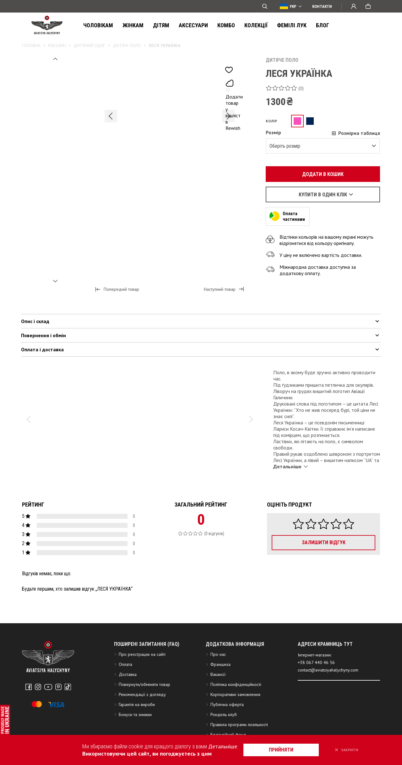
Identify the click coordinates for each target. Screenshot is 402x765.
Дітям (161, 25)
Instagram (38, 687)
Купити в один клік (323, 195)
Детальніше (222, 746)
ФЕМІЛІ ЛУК (292, 25)
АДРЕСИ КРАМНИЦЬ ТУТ (325, 644)
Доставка (128, 674)
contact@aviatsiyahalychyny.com (328, 670)
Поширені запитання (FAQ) (146, 644)
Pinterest (58, 687)
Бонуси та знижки (135, 714)
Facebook (28, 687)
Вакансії (217, 674)
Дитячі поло (127, 45)
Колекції (256, 25)
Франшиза (220, 664)
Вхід (353, 6)
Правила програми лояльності (239, 724)
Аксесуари (193, 25)
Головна (31, 45)
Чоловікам (98, 25)
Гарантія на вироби (137, 704)
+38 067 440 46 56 (316, 662)
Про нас (218, 654)
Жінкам (133, 25)
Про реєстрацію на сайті (142, 654)
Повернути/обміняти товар (144, 684)
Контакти (322, 6)
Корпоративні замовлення (235, 694)
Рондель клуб (223, 714)
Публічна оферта (227, 704)
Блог (322, 25)
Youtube (48, 687)
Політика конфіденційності (235, 684)
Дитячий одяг (89, 45)
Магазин (57, 45)
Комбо (226, 25)
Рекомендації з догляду (142, 694)
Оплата (125, 664)
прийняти (281, 750)
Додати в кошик (319, 174)
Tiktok (68, 687)
